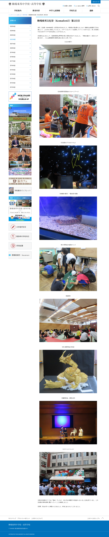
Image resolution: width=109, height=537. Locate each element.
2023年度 (12, 35)
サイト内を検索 (99, 6)
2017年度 (12, 61)
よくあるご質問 (80, 6)
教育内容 (36, 10)
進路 (91, 10)
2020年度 (12, 48)
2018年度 (12, 57)
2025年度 (12, 26)
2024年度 (12, 30)
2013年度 (12, 78)
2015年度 (12, 70)
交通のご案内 (68, 6)
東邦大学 (95, 2)
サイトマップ (12, 518)
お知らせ (19, 14)
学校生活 (73, 10)
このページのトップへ (93, 518)
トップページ (12, 14)
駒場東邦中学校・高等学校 (19, 524)
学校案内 (17, 10)
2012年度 (12, 83)
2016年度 (12, 65)
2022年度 (25, 14)
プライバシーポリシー (23, 518)
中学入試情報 (54, 10)
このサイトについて (37, 518)
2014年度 (12, 74)
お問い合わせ (92, 6)
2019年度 (12, 52)
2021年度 (12, 43)
